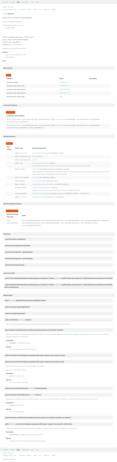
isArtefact (35, 168)
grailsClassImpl (65, 89)
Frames (5, 7)
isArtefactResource (38, 187)
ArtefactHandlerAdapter (14, 118)
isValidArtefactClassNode (40, 193)
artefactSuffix (64, 85)
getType (34, 159)
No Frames (11, 7)
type (61, 96)
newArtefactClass (37, 196)
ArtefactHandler (10, 28)
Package (12, 2)
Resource (48, 187)
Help (37, 2)
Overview (5, 2)
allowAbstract (64, 82)
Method (29, 9)
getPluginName (36, 155)
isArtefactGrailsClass (39, 183)
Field (15, 9)
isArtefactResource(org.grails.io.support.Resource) (97, 171)
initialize (35, 162)
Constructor (22, 9)
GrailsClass (59, 118)
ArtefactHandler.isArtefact (53, 171)
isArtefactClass (37, 180)
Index (32, 2)
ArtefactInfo (44, 162)
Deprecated (25, 2)
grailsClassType (65, 92)
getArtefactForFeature (39, 152)
